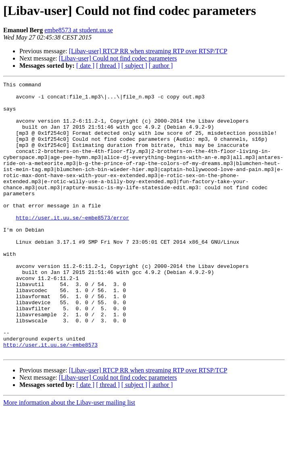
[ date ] (85, 65)
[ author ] (161, 65)
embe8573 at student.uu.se (78, 30)
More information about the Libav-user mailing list (69, 457)
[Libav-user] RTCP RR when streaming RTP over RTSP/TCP (148, 51)
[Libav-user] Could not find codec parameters (118, 58)
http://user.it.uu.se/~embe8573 (50, 397)
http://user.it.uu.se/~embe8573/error (72, 245)
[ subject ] (134, 65)
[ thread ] (108, 65)
